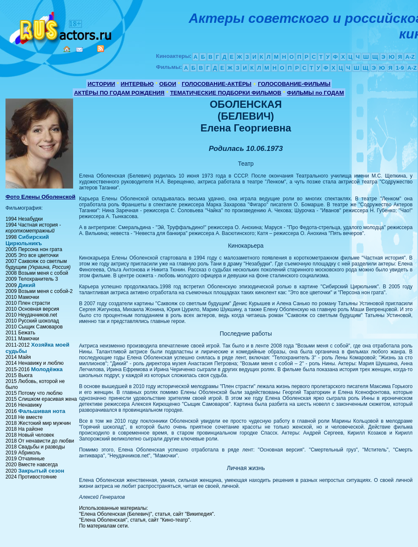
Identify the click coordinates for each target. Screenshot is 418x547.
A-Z (410, 57)
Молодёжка (47, 369)
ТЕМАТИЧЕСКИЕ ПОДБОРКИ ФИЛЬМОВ (225, 93)
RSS (100, 48)
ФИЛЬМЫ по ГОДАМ (315, 93)
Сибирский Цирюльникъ (27, 240)
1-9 (400, 68)
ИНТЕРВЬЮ (137, 84)
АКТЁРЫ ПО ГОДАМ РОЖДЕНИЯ (119, 93)
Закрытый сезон (41, 471)
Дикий (27, 285)
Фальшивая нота (41, 411)
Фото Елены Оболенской (40, 197)
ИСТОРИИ (101, 84)
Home (66, 49)
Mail (79, 49)
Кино (61, 26)
